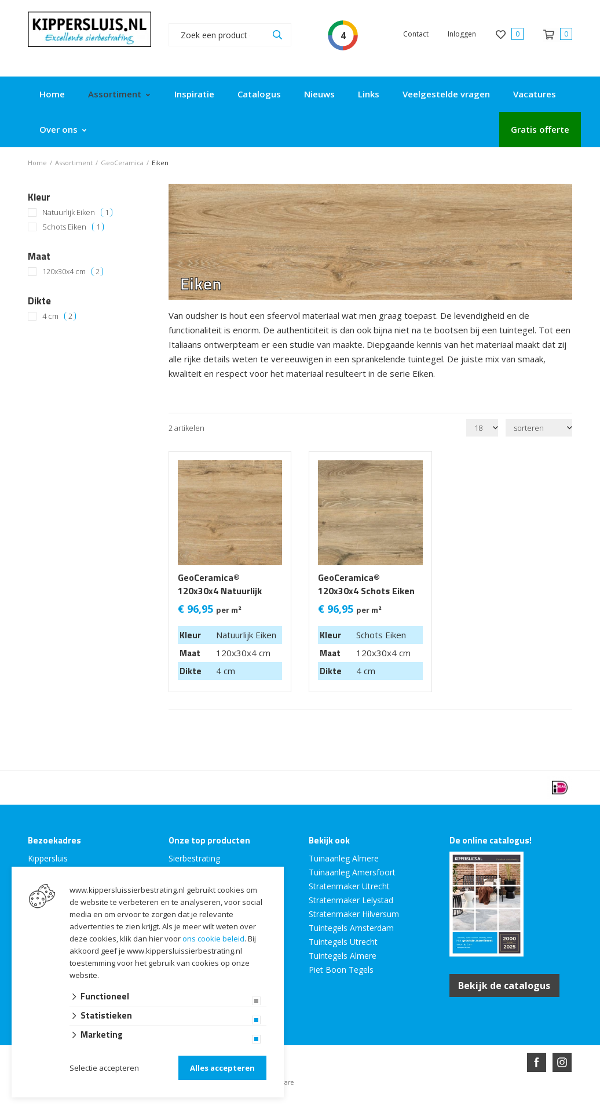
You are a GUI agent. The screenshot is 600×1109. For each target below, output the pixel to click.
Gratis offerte (540, 129)
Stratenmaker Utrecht (349, 886)
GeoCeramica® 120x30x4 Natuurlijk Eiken (220, 591)
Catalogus (259, 94)
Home (52, 94)
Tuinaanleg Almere (344, 858)
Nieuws (319, 94)
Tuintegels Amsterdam (351, 927)
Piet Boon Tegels (341, 969)
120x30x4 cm (72, 271)
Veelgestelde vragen (446, 94)
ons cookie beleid (213, 938)
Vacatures (534, 94)
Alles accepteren (222, 1068)
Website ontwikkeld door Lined (211, 1104)
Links (368, 94)
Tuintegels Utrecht (343, 941)
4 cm (59, 316)
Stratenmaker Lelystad (351, 900)
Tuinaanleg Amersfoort (352, 872)
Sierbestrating (194, 858)
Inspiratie (194, 94)
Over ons (58, 129)
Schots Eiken (73, 227)
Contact (416, 34)
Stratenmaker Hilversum (354, 913)
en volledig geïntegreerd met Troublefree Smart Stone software (345, 1104)
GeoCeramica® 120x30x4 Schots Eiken (366, 584)
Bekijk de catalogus (505, 985)
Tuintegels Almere (342, 955)
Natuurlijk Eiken (77, 212)
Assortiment (114, 94)
